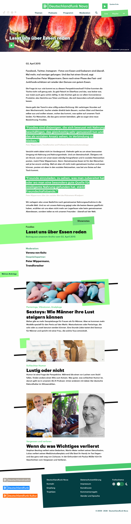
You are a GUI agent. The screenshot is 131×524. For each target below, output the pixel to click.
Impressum (85, 484)
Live (106, 14)
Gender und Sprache (90, 496)
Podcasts (53, 13)
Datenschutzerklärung (90, 479)
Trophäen (51, 492)
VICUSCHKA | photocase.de (120, 49)
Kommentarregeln (88, 492)
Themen (38, 13)
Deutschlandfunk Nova (57, 479)
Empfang (51, 488)
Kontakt (50, 484)
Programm (68, 13)
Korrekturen (86, 488)
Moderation (84, 13)
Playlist (115, 14)
